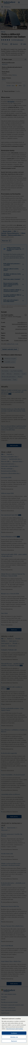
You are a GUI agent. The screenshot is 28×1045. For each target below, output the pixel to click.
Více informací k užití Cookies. (14, 1028)
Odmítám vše (14, 1037)
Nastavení (14, 1041)
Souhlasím (14, 1033)
